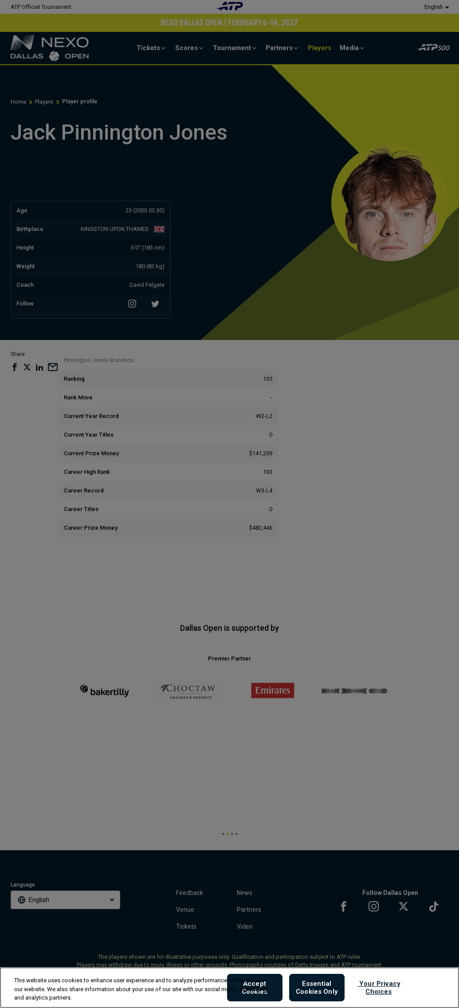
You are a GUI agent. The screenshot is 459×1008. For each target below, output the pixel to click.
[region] (229, 987)
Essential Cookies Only (316, 988)
